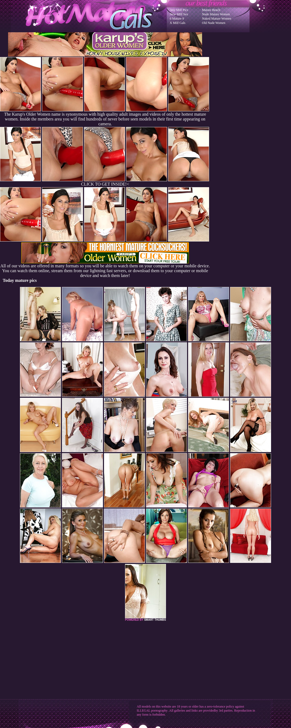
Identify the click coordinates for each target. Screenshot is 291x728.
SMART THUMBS (155, 619)
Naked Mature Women (216, 18)
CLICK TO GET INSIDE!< (105, 184)
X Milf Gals (177, 23)
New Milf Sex (179, 14)
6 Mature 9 (177, 18)
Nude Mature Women (216, 14)
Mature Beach (211, 10)
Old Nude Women (214, 23)
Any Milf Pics (179, 10)
